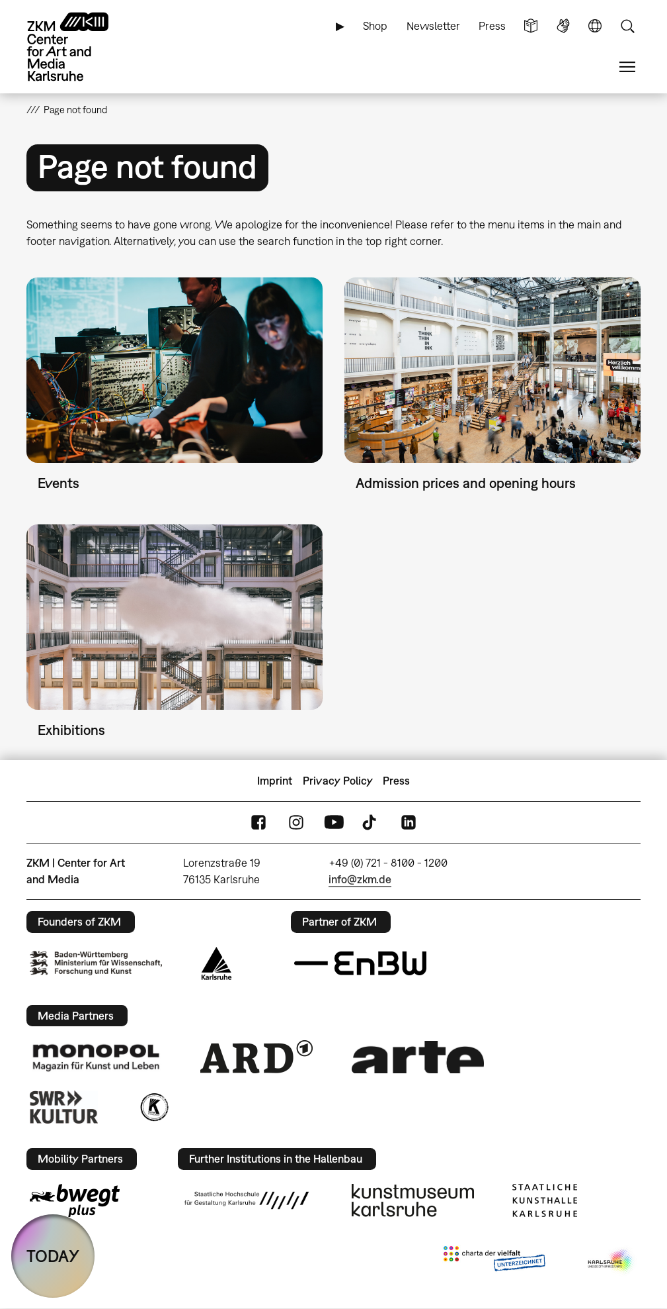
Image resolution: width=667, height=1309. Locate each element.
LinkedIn (408, 823)
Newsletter (433, 25)
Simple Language (531, 26)
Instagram (296, 823)
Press (492, 25)
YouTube (334, 823)
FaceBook (258, 823)
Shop (375, 25)
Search (627, 26)
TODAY (52, 1255)
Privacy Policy (338, 780)
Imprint (274, 780)
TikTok (371, 823)
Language (595, 26)
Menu (627, 67)
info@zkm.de (360, 879)
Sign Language (563, 26)
